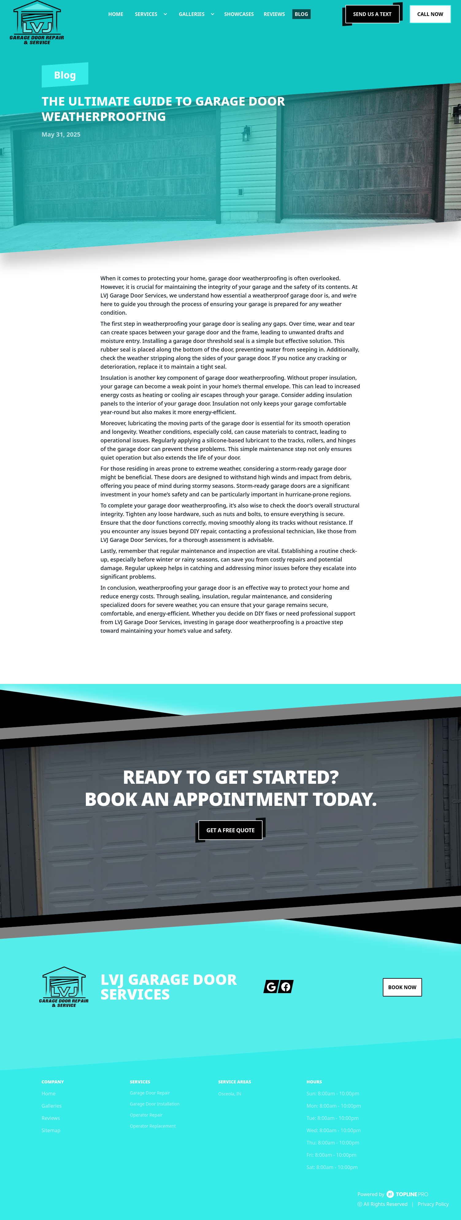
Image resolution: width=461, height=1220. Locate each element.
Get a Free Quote (230, 830)
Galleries (52, 1105)
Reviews (51, 1118)
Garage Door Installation (155, 1104)
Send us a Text (372, 14)
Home (49, 1093)
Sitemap (51, 1130)
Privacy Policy (433, 1204)
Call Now (430, 14)
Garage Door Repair (150, 1093)
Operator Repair (146, 1115)
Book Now (402, 987)
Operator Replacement (153, 1126)
